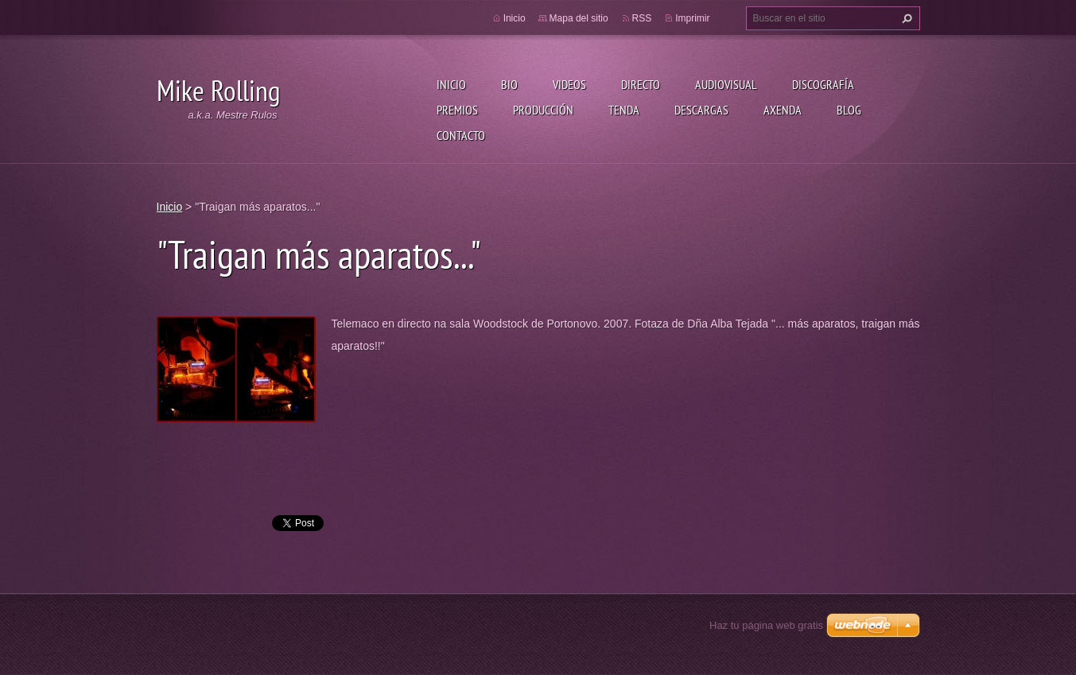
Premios (457, 110)
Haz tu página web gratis (766, 625)
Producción (543, 110)
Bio (509, 84)
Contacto (461, 135)
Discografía (823, 84)
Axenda (782, 110)
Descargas (701, 110)
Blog (849, 110)
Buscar (905, 18)
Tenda (623, 110)
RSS (642, 18)
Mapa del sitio (579, 18)
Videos (569, 84)
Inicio (451, 84)
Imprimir (692, 18)
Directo (640, 84)
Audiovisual (726, 84)
